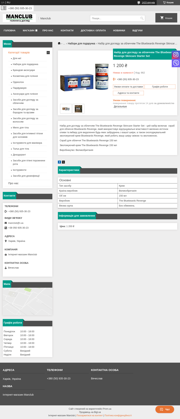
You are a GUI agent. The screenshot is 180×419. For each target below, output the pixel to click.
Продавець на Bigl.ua (90, 412)
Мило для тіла (21, 127)
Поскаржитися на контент (90, 415)
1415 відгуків (148, 2)
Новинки (119, 30)
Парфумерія (19, 88)
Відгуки (137, 30)
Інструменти (19, 170)
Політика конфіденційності (118, 415)
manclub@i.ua (15, 223)
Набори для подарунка (81, 43)
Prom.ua (107, 409)
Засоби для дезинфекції (26, 175)
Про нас (47, 30)
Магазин (28, 30)
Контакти (67, 30)
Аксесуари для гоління (25, 93)
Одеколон (18, 82)
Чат (165, 409)
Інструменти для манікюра (27, 142)
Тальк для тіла (21, 148)
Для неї (17, 58)
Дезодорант (19, 154)
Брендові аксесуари (24, 70)
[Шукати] (142, 18)
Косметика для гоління (25, 76)
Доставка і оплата (93, 30)
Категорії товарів (19, 52)
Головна (9, 30)
